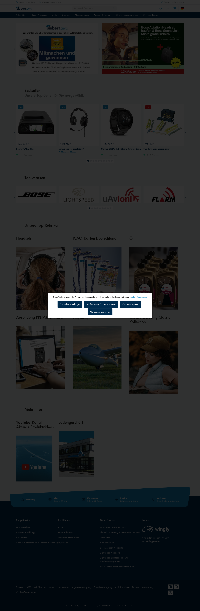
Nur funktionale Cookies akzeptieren (101, 304)
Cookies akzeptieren (130, 304)
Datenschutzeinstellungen (70, 304)
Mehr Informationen (138, 297)
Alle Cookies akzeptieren (100, 311)
